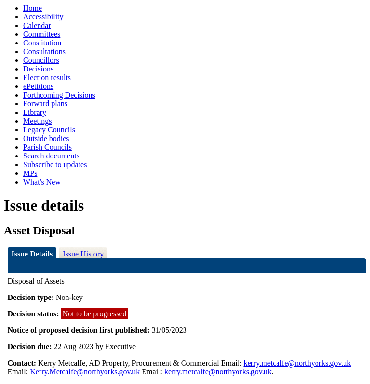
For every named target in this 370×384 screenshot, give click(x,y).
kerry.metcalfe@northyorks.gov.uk (297, 363)
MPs (30, 173)
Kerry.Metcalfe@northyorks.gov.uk (85, 372)
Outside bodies (46, 138)
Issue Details (32, 254)
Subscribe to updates (55, 164)
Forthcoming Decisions (59, 95)
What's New (42, 182)
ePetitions (38, 86)
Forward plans (45, 104)
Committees (41, 34)
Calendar (37, 25)
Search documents (51, 156)
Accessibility (43, 17)
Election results (47, 77)
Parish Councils (47, 147)
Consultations (44, 51)
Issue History (83, 254)
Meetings (37, 121)
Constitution (42, 43)
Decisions (38, 69)
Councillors (41, 60)
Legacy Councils (49, 130)
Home (32, 8)
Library (34, 112)
